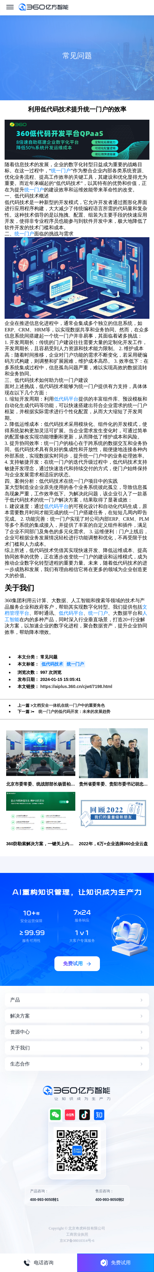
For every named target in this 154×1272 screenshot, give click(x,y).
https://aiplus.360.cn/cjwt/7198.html (76, 686)
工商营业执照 (77, 1234)
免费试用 (116, 1262)
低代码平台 (66, 399)
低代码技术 (52, 664)
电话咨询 (38, 1262)
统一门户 (61, 170)
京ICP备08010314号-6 (77, 1240)
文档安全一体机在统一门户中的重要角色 (69, 705)
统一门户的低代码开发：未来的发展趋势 (74, 711)
